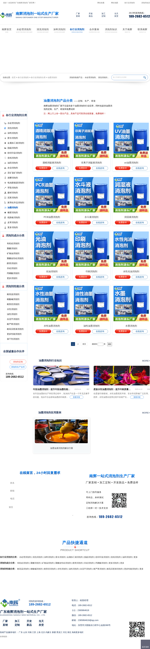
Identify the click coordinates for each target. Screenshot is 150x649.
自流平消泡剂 (13, 319)
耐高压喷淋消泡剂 (15, 329)
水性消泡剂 (12, 309)
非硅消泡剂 (12, 268)
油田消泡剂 (13, 163)
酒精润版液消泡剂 (52, 162)
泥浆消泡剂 (13, 197)
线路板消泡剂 (14, 217)
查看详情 (76, 397)
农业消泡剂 (13, 168)
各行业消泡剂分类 (38, 77)
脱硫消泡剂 (13, 148)
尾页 (84, 344)
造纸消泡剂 (13, 158)
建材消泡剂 (13, 193)
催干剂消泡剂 (13, 339)
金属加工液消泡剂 (16, 143)
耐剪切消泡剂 (13, 304)
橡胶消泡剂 (13, 212)
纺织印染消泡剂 (15, 153)
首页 (14, 77)
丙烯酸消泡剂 (13, 273)
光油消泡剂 (52, 271)
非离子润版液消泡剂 (91, 162)
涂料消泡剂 (13, 133)
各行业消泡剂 (129, 3)
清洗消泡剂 (102, 77)
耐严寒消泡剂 (13, 324)
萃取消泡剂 (13, 188)
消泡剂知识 (145, 3)
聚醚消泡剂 (12, 248)
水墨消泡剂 (131, 326)
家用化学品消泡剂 (16, 202)
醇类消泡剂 (12, 263)
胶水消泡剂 (13, 138)
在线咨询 (60, 168)
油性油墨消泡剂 (91, 326)
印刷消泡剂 (91, 271)
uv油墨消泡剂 (131, 162)
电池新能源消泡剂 (16, 183)
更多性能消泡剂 (14, 334)
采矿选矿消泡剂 (15, 173)
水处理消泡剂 (90, 77)
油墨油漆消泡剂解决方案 (61, 448)
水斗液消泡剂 (91, 217)
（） (88, 646)
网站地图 (114, 3)
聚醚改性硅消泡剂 (15, 258)
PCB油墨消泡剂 (52, 217)
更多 (136, 557)
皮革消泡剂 (13, 222)
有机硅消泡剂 (13, 243)
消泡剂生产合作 (18, 367)
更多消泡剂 (13, 227)
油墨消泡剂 (52, 77)
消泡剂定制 (18, 362)
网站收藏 (100, 3)
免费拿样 (43, 168)
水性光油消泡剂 (131, 271)
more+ (146, 361)
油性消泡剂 (12, 314)
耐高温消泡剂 (13, 294)
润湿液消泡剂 (131, 217)
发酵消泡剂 (13, 178)
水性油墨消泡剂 (52, 326)
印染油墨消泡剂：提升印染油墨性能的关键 (52, 389)
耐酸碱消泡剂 (13, 299)
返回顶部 (145, 647)
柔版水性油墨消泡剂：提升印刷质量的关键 (112, 389)
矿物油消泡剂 (13, 253)
